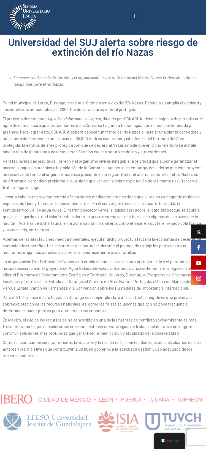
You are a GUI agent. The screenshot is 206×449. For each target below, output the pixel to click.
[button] (134, 15)
